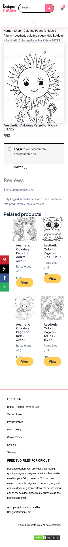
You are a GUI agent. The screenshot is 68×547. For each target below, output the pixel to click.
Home (7, 30)
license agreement (17, 497)
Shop (17, 30)
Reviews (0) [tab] (19, 167)
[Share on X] (4, 269)
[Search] (49, 8)
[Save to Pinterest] (4, 259)
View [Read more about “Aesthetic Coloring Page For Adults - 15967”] (52, 361)
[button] (34, 22)
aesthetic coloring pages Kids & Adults (39, 35)
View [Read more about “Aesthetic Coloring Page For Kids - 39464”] (24, 361)
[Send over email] (4, 287)
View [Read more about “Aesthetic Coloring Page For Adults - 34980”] (24, 282)
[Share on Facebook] (4, 278)
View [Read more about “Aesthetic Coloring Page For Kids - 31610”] (52, 279)
